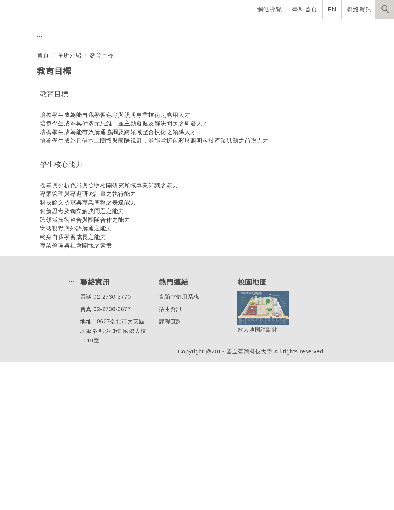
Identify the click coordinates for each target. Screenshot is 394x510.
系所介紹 (69, 203)
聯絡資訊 (359, 9)
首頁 (43, 203)
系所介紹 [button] (186, 27)
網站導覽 (270, 9)
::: (40, 183)
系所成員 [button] (222, 27)
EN (332, 9)
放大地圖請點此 (256, 478)
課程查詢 (169, 470)
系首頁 (154, 27)
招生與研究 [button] (260, 27)
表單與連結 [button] (338, 27)
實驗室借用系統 (178, 445)
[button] (384, 9)
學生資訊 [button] (299, 27)
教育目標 (102, 203)
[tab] (199, 148)
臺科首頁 (305, 9)
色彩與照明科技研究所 (74, 127)
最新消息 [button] (376, 27)
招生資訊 (169, 457)
